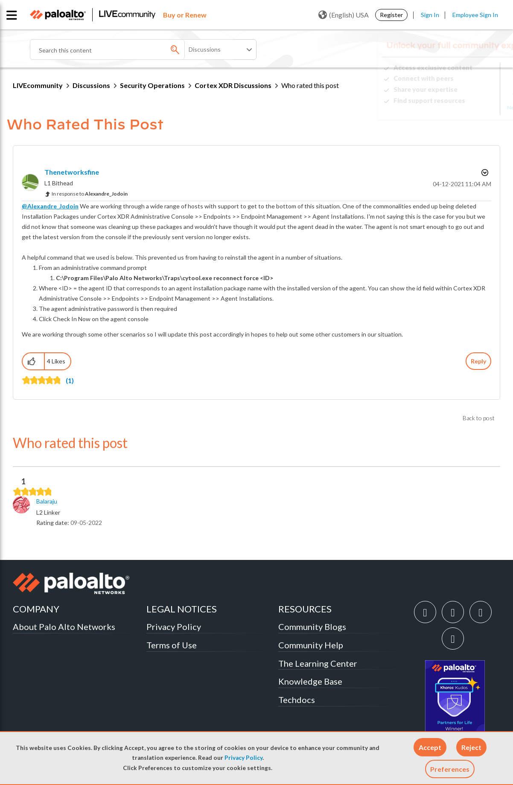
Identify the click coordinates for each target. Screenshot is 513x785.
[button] (430, 747)
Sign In (430, 14)
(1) (70, 380)
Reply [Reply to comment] (478, 361)
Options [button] (484, 172)
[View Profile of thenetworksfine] (71, 172)
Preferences (449, 769)
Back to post (479, 418)
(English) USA (343, 15)
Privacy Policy (243, 757)
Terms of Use (171, 645)
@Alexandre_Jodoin (50, 206)
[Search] (132, 49)
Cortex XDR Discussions (233, 85)
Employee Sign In (475, 14)
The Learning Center (317, 663)
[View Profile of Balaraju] (46, 501)
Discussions (91, 85)
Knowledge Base (310, 681)
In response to (90, 193)
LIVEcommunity (38, 85)
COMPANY (36, 609)
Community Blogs (312, 626)
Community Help (310, 645)
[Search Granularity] (221, 49)
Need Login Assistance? (462, 107)
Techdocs (296, 699)
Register (391, 14)
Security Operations (152, 85)
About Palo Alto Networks (64, 626)
